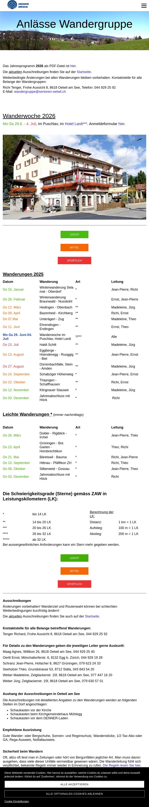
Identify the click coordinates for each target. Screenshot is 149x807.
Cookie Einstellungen (16, 801)
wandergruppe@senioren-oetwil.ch (40, 91)
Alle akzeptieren (75, 784)
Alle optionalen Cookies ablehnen (74, 793)
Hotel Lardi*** (76, 124)
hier (73, 66)
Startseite (84, 72)
